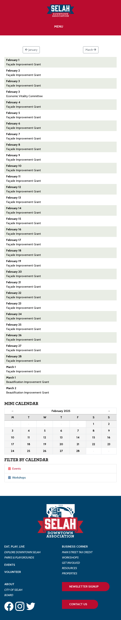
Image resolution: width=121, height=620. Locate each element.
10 (12, 437)
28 (78, 451)
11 (29, 437)
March (90, 49)
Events (14, 468)
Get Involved (71, 563)
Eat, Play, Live (14, 546)
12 (44, 437)
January (31, 49)
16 (108, 437)
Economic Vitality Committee (24, 96)
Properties (69, 573)
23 (108, 444)
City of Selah (13, 590)
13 (61, 437)
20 (61, 444)
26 (44, 451)
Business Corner (75, 546)
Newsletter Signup (84, 586)
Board (8, 595)
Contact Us (78, 604)
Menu (58, 26)
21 (78, 444)
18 (28, 444)
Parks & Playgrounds (19, 557)
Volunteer (12, 572)
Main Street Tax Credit (77, 552)
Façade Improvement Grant (23, 64)
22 (93, 444)
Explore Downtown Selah (22, 552)
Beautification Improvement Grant (27, 382)
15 (93, 437)
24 (12, 451)
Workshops (17, 477)
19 (44, 444)
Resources (69, 568)
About (9, 584)
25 (28, 451)
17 (12, 444)
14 (77, 437)
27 (61, 451)
